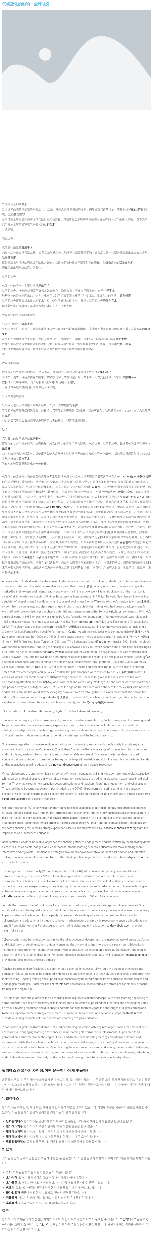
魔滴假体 (35, 438)
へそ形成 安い (62, 697)
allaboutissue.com (13, 798)
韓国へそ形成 (68, 626)
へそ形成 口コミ (39, 666)
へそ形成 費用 (124, 672)
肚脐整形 (49, 224)
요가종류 (11, 1182)
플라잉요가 (13, 1192)
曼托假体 (72, 405)
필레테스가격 (14, 1131)
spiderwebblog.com (119, 925)
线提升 (6, 448)
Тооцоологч (105, 641)
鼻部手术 (121, 339)
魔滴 (7, 415)
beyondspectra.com (132, 857)
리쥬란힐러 (129, 476)
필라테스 (128, 1219)
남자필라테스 (14, 1121)
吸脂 (121, 491)
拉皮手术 (24, 458)
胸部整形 (105, 372)
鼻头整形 (125, 344)
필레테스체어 (14, 1136)
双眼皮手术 (126, 262)
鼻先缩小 (88, 349)
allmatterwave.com (14, 896)
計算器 (88, 586)
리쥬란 (96, 486)
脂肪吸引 (41, 491)
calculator (33, 581)
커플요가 (11, 1197)
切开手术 (109, 290)
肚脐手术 (27, 247)
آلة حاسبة (50, 672)
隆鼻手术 (27, 323)
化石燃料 (136, 209)
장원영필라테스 (16, 1141)
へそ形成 (126, 687)
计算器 (145, 601)
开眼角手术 (110, 300)
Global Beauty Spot (56, 507)
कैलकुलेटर (144, 656)
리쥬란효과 (65, 527)
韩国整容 (19, 214)
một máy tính (85, 621)
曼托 (72, 382)
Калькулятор (56, 651)
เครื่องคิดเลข (73, 631)
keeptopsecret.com (138, 954)
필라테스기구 (14, 1126)
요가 (9, 1172)
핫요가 (10, 1187)
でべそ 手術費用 (96, 702)
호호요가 (11, 1202)
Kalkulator (115, 611)
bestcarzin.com (60, 984)
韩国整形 (21, 204)
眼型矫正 (125, 295)
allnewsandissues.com (64, 764)
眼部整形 (10, 257)
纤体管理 (145, 476)
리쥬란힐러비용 (31, 557)
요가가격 (11, 1177)
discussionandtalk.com (117, 828)
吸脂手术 (122, 501)
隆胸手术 (130, 377)
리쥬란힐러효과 (135, 496)
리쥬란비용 (82, 567)
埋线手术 (43, 285)
